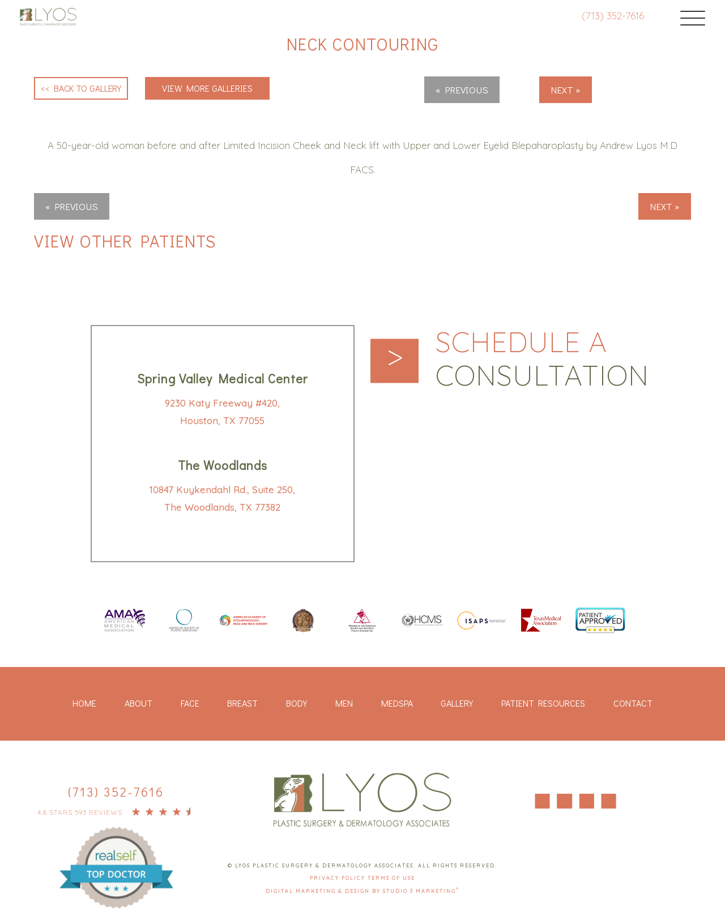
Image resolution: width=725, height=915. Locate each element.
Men (344, 703)
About (138, 703)
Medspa (397, 703)
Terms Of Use (391, 878)
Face (190, 703)
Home (84, 703)
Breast (242, 703)
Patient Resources (543, 703)
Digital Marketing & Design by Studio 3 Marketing (362, 891)
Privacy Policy (339, 878)
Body (296, 703)
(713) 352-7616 (611, 16)
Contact (632, 703)
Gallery (457, 703)
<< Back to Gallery (81, 88)
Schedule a (543, 359)
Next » (566, 89)
